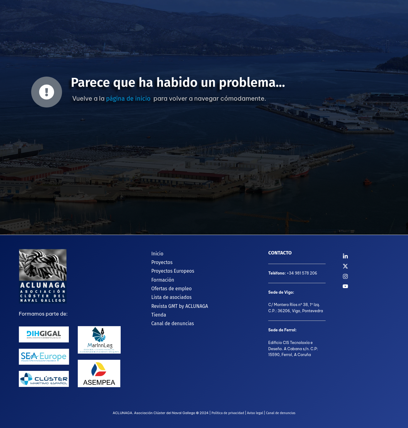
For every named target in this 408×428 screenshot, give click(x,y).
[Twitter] (366, 266)
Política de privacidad (227, 413)
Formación (159, 277)
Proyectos (158, 261)
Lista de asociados (168, 293)
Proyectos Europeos (169, 269)
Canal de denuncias (169, 318)
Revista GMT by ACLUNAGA (177, 301)
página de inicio (128, 98)
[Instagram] (366, 276)
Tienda (155, 310)
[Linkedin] (366, 256)
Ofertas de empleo (168, 285)
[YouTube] (366, 286)
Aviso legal (255, 413)
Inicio (154, 253)
